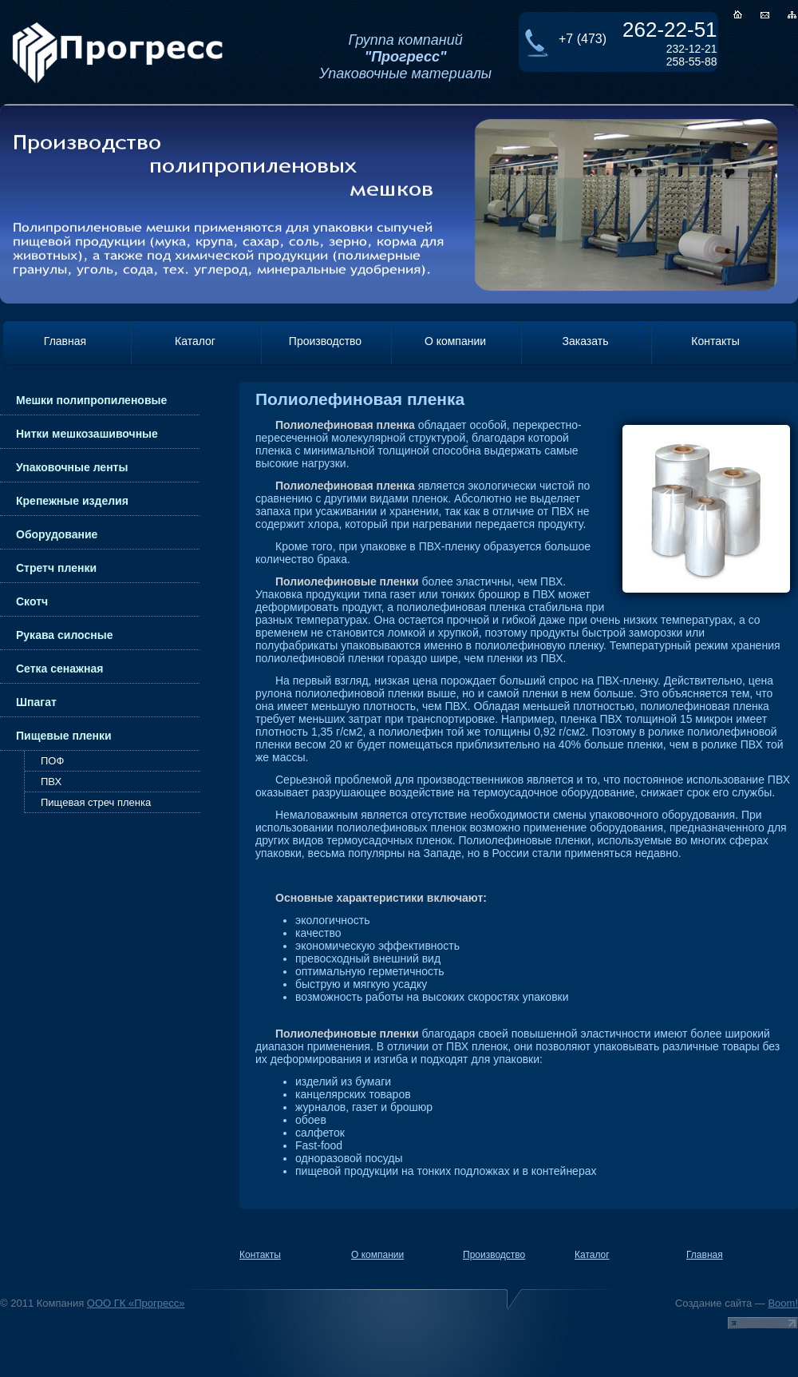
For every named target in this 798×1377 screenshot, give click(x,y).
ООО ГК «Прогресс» (136, 1303)
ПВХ (51, 782)
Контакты (715, 341)
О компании (455, 341)
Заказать (586, 341)
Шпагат (36, 702)
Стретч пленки (56, 568)
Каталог (195, 341)
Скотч (32, 601)
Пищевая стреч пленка (96, 802)
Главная (65, 341)
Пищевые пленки (64, 735)
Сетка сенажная (59, 668)
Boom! (783, 1303)
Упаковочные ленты (72, 467)
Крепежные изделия (72, 500)
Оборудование (56, 534)
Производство (325, 341)
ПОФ (52, 761)
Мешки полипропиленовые (91, 400)
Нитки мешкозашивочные (87, 433)
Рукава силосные (64, 635)
